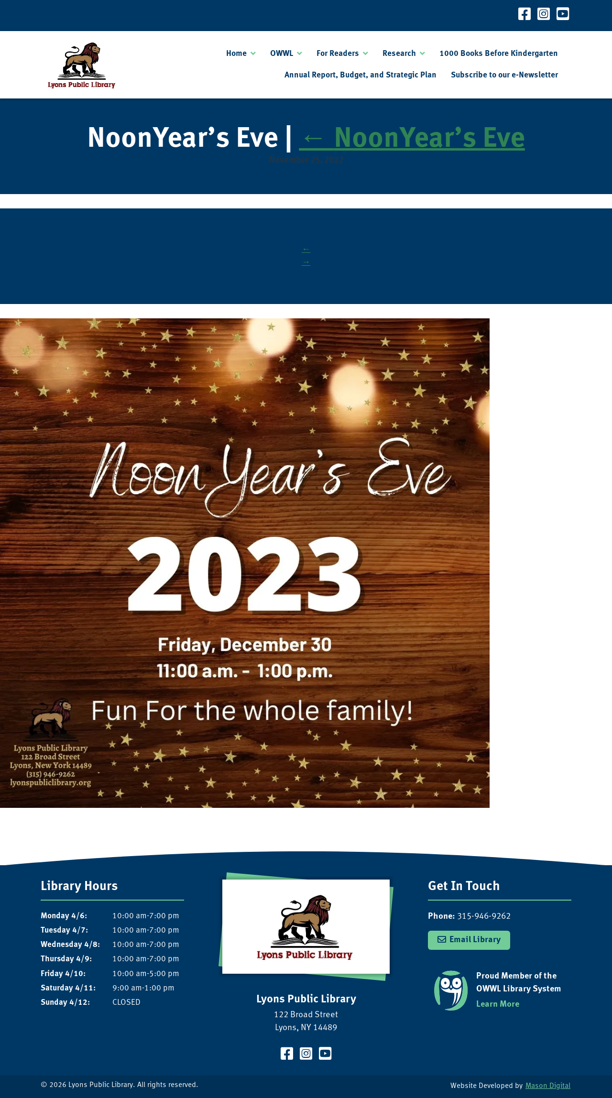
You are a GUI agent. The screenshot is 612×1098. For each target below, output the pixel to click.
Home (236, 54)
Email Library (475, 940)
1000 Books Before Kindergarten (498, 54)
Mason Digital (547, 1086)
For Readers (338, 54)
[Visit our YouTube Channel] (562, 15)
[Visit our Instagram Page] (543, 15)
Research (399, 54)
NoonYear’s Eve (412, 140)
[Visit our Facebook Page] (524, 15)
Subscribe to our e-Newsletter (504, 75)
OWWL (281, 54)
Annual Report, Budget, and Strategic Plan (360, 75)
